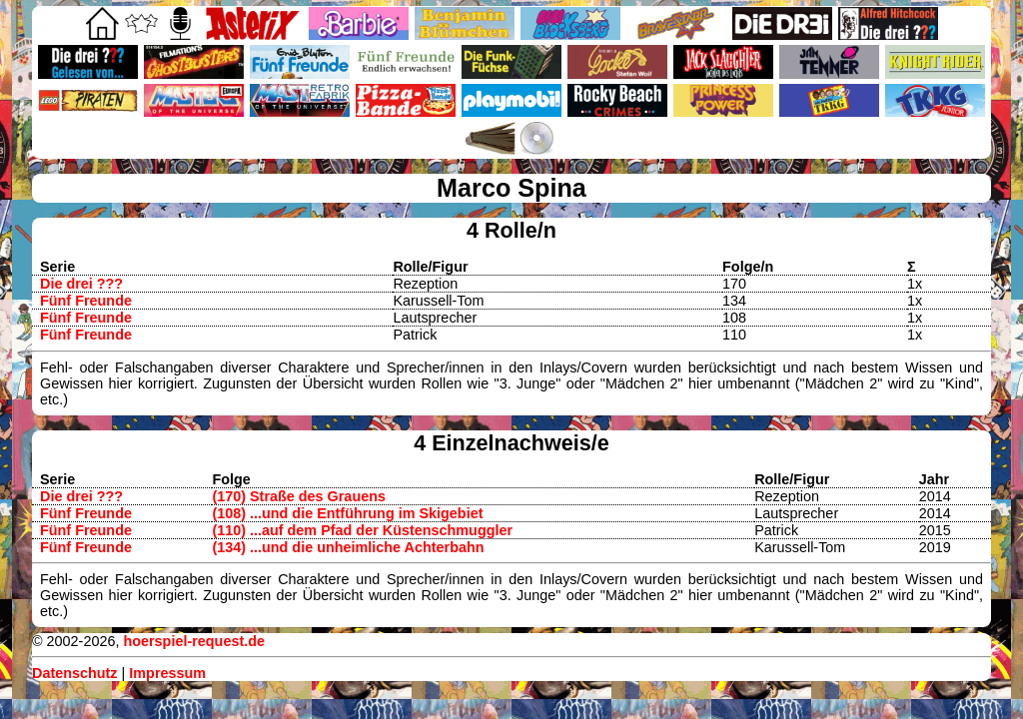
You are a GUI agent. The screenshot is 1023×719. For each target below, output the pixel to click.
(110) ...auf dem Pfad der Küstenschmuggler (362, 530)
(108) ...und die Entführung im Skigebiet (347, 513)
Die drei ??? (81, 284)
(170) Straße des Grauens (299, 496)
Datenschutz (75, 673)
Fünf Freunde (86, 301)
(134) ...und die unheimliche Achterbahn (348, 547)
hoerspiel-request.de (194, 641)
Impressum (167, 673)
